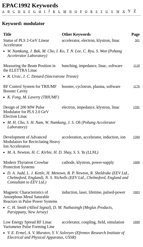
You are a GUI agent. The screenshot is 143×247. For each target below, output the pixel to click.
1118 (136, 65)
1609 (136, 222)
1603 (136, 192)
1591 (136, 107)
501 (137, 40)
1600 (136, 162)
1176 (136, 86)
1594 (136, 137)
